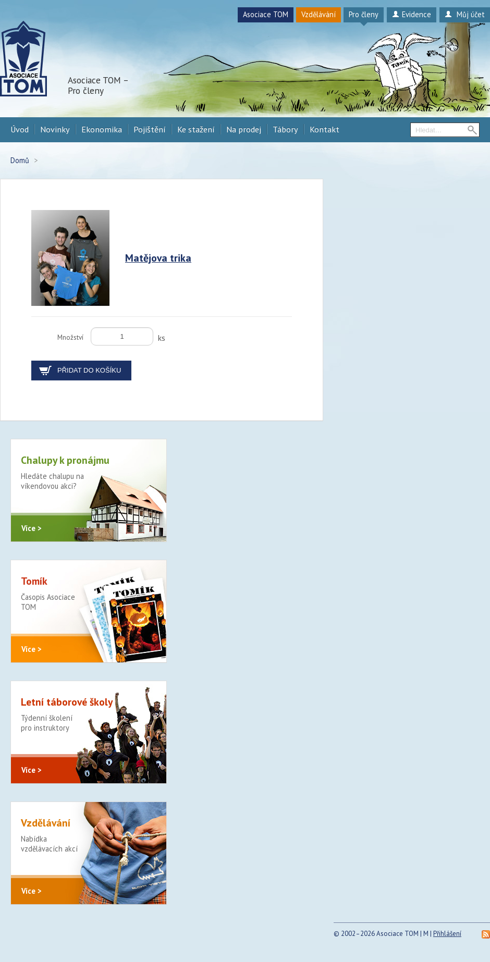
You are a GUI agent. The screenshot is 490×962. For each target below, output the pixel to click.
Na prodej (243, 129)
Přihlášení (447, 933)
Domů (19, 160)
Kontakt (324, 129)
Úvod (19, 129)
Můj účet (465, 14)
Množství (70, 337)
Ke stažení (196, 129)
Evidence (411, 14)
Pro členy (363, 14)
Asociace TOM (265, 14)
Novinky (55, 129)
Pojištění (149, 129)
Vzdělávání (318, 14)
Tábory (285, 129)
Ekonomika (101, 129)
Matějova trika (158, 257)
